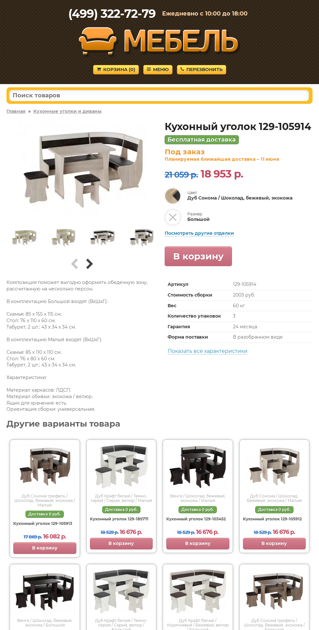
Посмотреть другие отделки (199, 233)
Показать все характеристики (208, 351)
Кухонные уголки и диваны (67, 111)
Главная (16, 111)
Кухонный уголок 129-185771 (119, 518)
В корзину (198, 256)
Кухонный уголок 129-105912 (272, 518)
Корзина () (116, 69)
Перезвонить (202, 69)
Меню (158, 69)
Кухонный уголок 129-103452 (196, 518)
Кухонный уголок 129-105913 (42, 523)
